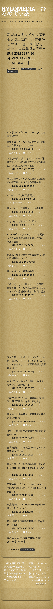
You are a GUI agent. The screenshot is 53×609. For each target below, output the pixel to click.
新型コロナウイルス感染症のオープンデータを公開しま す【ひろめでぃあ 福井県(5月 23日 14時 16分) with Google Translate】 (38, 573)
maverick (12, 71)
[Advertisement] (26, 104)
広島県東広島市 (27, 549)
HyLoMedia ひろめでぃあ (23, 11)
